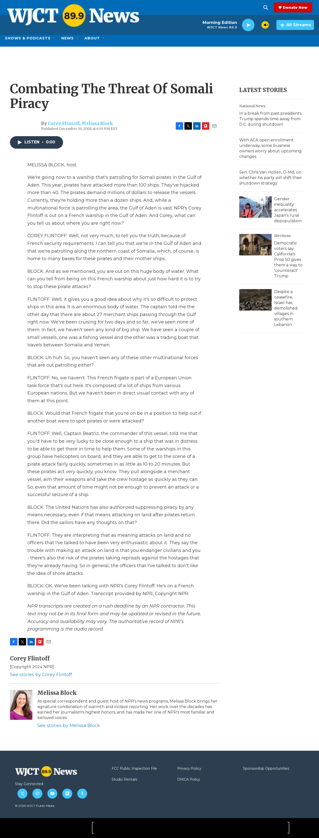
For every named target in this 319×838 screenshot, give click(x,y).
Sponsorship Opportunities (266, 769)
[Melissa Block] (21, 705)
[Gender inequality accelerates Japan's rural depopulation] (255, 207)
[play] (248, 25)
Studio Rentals (124, 780)
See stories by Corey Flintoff (41, 674)
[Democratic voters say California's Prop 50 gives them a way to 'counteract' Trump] (255, 244)
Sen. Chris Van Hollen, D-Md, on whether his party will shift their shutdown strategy (270, 178)
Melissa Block (97, 123)
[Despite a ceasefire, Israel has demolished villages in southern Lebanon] (255, 300)
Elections (282, 235)
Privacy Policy (189, 769)
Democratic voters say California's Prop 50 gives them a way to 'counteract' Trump (288, 259)
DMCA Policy (188, 780)
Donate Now (297, 7)
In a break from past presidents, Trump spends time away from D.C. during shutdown (270, 119)
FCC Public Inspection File (134, 769)
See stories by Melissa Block (68, 725)
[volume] (265, 25)
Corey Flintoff (64, 123)
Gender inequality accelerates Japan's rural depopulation (288, 210)
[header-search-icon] (267, 7)
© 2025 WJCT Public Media (34, 806)
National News (252, 106)
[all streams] (295, 25)
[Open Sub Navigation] (54, 38)
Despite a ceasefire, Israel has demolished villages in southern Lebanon (286, 308)
